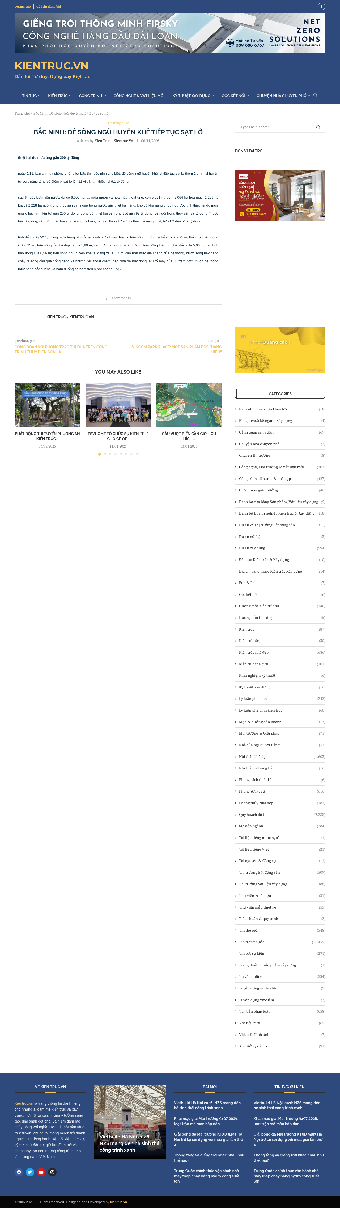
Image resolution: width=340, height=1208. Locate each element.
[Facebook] (321, 6)
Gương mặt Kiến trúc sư (282, 606)
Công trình (90, 96)
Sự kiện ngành (282, 826)
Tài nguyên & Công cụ (282, 860)
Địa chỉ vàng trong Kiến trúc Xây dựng (282, 571)
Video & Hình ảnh (282, 1034)
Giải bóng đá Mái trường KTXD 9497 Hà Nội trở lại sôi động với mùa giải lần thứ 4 (208, 1139)
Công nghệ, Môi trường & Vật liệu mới (282, 467)
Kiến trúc (57, 96)
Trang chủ (22, 113)
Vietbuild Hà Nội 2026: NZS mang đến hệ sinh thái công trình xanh (130, 1143)
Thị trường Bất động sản (282, 872)
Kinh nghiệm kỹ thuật (282, 675)
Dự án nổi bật (282, 536)
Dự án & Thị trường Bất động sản (282, 525)
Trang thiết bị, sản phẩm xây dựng (282, 965)
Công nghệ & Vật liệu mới (139, 96)
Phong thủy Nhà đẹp (282, 803)
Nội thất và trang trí (282, 768)
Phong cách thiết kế (282, 779)
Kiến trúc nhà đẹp (282, 652)
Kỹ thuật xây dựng (191, 96)
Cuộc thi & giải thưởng (282, 490)
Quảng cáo (23, 6)
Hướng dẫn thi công (282, 617)
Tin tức (29, 96)
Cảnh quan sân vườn (282, 432)
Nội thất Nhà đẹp (282, 756)
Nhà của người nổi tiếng (282, 745)
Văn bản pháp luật (282, 1011)
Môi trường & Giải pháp (282, 733)
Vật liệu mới (282, 1023)
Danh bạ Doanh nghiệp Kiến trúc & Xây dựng (282, 513)
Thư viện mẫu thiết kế (282, 907)
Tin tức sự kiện (282, 953)
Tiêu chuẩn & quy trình (282, 918)
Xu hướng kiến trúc (282, 1046)
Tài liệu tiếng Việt (282, 849)
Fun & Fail (282, 582)
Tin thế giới (282, 930)
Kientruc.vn (24, 1103)
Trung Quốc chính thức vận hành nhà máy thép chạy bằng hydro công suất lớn (207, 1176)
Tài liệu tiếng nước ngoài (282, 837)
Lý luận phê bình (282, 698)
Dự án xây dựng (282, 548)
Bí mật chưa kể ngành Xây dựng (282, 420)
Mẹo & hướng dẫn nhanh (282, 722)
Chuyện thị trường (282, 455)
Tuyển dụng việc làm (282, 1000)
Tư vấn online (282, 976)
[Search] (315, 95)
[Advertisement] (280, 274)
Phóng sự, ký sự (282, 791)
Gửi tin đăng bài (48, 6)
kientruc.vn (118, 1202)
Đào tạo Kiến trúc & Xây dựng (282, 559)
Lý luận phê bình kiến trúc (282, 710)
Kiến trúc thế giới (282, 664)
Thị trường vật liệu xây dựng (282, 883)
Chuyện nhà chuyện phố (282, 96)
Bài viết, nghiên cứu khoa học (282, 409)
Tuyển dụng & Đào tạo (282, 988)
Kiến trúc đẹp (282, 640)
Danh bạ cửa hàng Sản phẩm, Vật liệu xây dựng (282, 501)
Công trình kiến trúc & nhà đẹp (282, 478)
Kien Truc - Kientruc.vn (114, 140)
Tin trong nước (282, 942)
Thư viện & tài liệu (282, 895)
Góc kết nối (233, 96)
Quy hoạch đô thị (282, 814)
